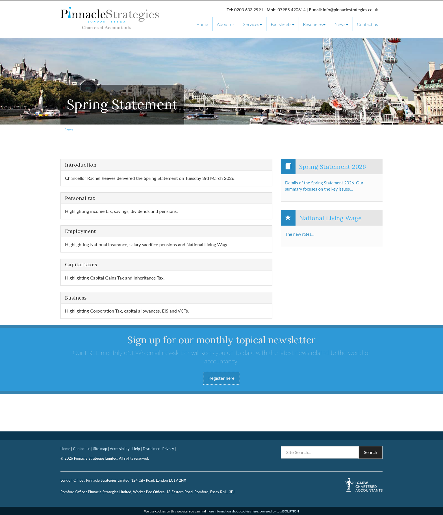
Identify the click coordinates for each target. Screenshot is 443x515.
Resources (314, 24)
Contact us (367, 24)
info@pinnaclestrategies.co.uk (350, 9)
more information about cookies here (232, 511)
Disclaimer (151, 448)
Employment (80, 231)
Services (252, 24)
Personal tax (80, 198)
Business (76, 298)
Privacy (168, 448)
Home (202, 24)
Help (136, 448)
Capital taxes (81, 264)
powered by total (279, 511)
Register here (221, 378)
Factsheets (282, 24)
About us (225, 24)
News (341, 24)
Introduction (80, 165)
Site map (100, 448)
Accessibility (120, 448)
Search (370, 452)
